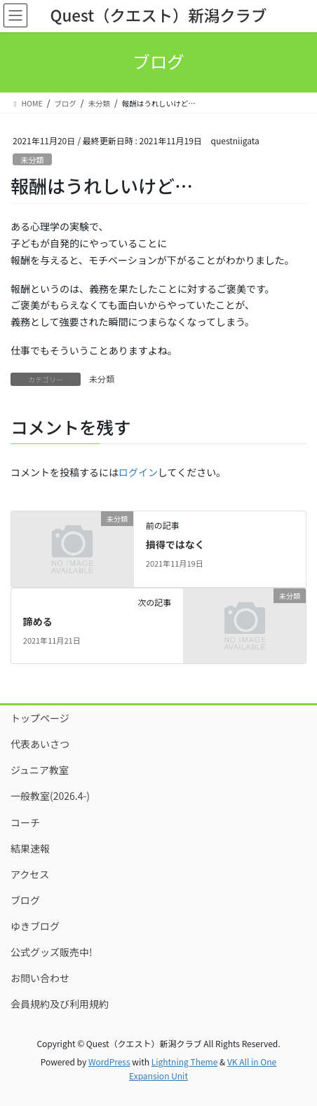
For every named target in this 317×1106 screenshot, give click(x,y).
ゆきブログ (35, 926)
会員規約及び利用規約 (60, 1004)
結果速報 (30, 848)
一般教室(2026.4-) (50, 796)
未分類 (32, 159)
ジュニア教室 (40, 770)
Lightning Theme (184, 1061)
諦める (38, 621)
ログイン (138, 472)
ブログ (25, 900)
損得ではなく (175, 544)
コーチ (25, 822)
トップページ (40, 718)
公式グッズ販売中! (52, 952)
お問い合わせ (40, 978)
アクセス (30, 874)
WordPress (109, 1061)
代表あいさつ (40, 744)
